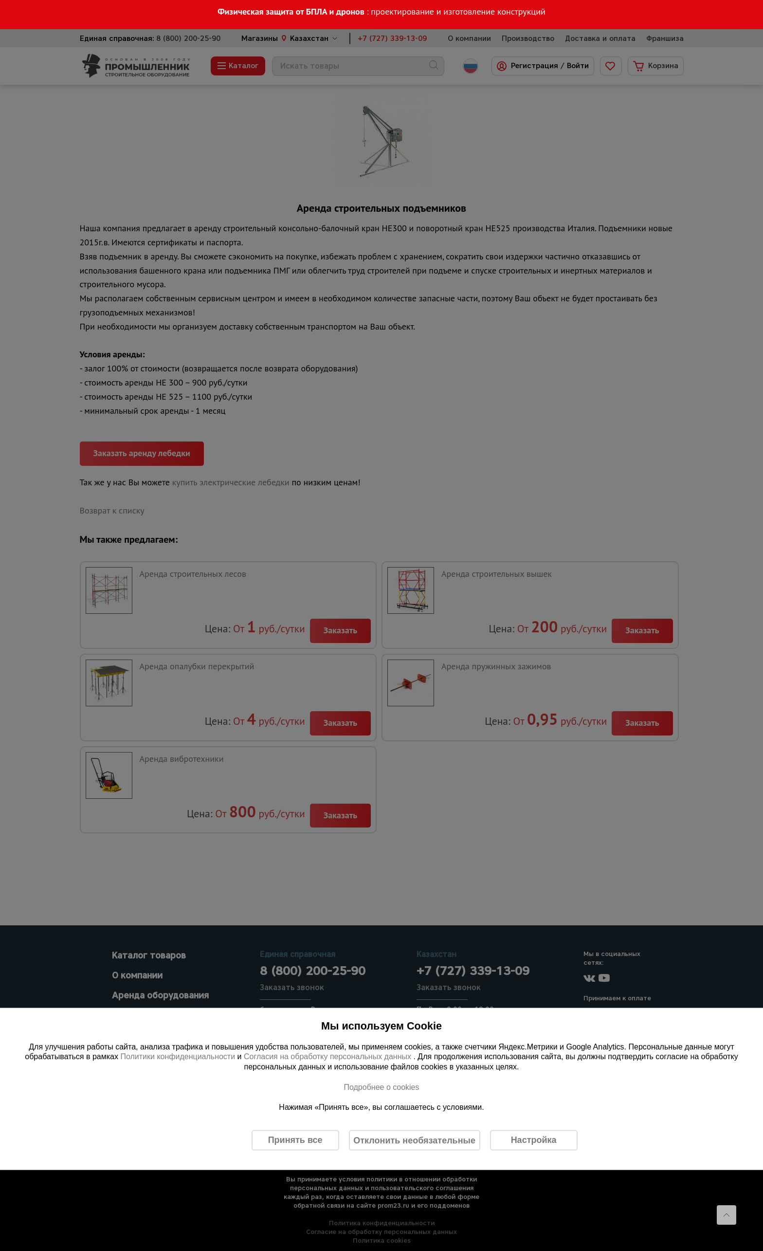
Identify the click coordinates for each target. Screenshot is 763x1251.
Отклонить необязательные (414, 1140)
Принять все (295, 1140)
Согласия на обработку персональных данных (329, 1056)
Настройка (534, 1140)
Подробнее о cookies (381, 1087)
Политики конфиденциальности (177, 1056)
